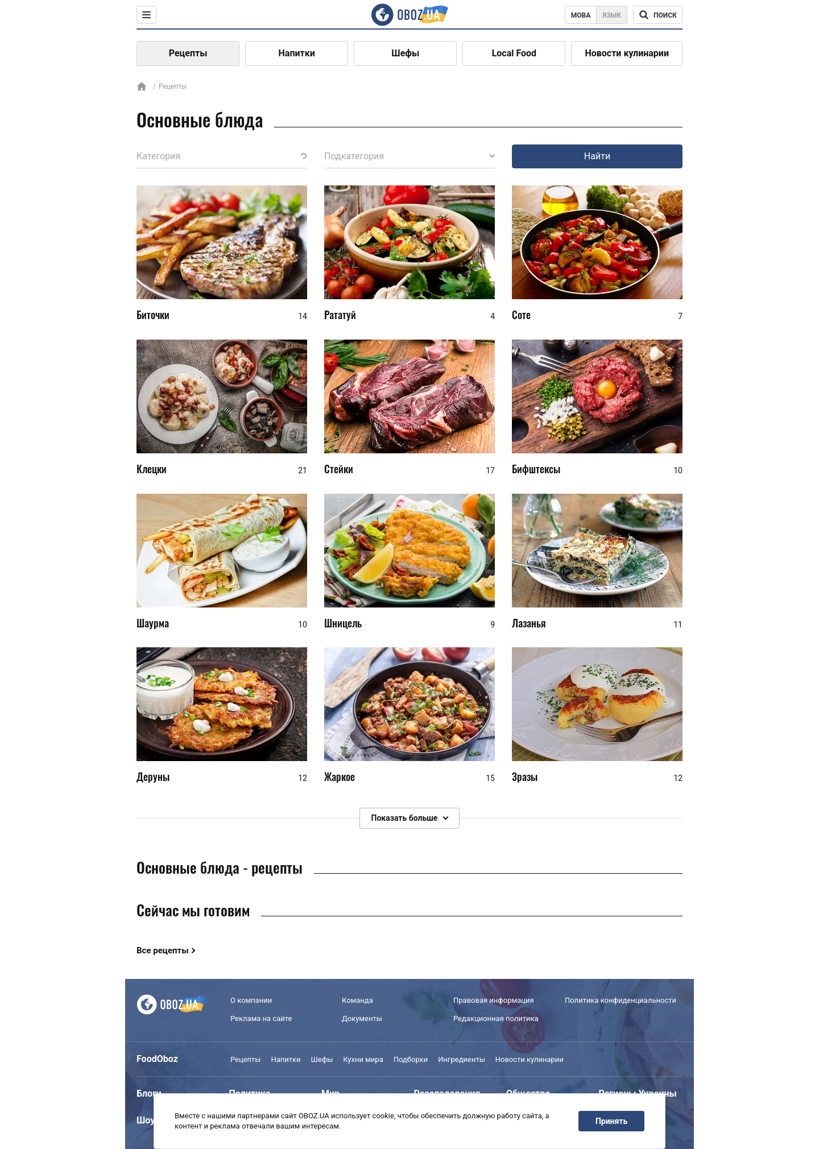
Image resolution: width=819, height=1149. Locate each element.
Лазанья (529, 622)
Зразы (524, 776)
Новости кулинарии (627, 53)
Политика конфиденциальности (620, 1000)
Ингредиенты (461, 1059)
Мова (581, 15)
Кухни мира (363, 1059)
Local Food (514, 53)
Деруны (152, 776)
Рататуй (340, 314)
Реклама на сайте (261, 1018)
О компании (251, 1000)
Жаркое (339, 776)
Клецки (151, 468)
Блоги (149, 1093)
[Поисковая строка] (658, 14)
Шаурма (152, 622)
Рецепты (188, 53)
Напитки (297, 53)
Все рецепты (162, 950)
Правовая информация (493, 1000)
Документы (362, 1018)
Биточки (152, 314)
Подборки (411, 1059)
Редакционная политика (496, 1018)
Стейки (338, 468)
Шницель (343, 622)
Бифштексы (536, 468)
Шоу (145, 1120)
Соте (521, 314)
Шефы (405, 53)
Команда (357, 1000)
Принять (611, 1121)
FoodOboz (157, 1058)
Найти (597, 156)
